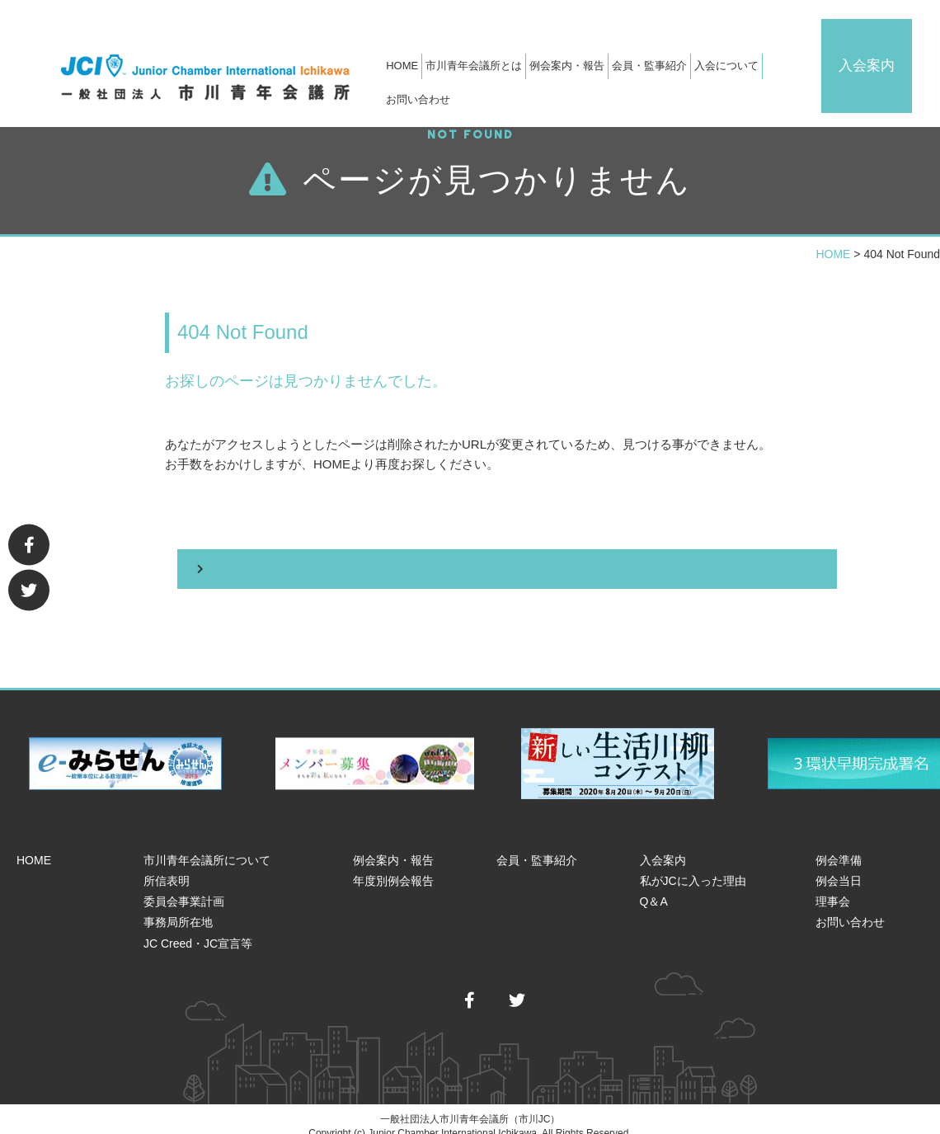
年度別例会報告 (393, 866)
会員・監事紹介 (660, 80)
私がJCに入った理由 (693, 866)
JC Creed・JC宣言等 (197, 929)
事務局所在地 (178, 908)
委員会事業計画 (183, 887)
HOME (413, 80)
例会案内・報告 (393, 846)
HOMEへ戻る (495, 555)
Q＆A (654, 887)
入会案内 (895, 46)
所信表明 (166, 866)
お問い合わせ (810, 80)
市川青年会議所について (206, 846)
